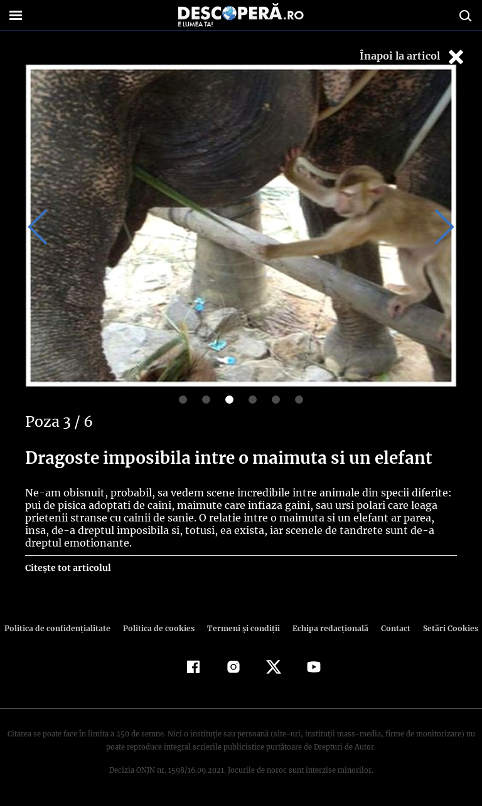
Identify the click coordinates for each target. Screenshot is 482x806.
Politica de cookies (160, 628)
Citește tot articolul (67, 567)
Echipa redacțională (326, 628)
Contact (390, 628)
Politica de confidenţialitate (63, 628)
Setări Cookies (443, 628)
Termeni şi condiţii (241, 628)
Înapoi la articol (413, 57)
